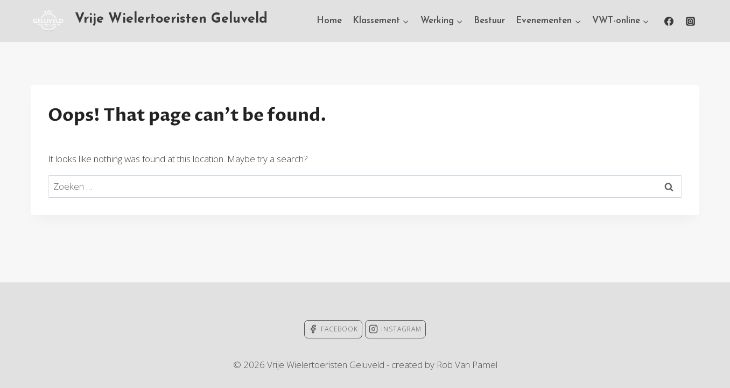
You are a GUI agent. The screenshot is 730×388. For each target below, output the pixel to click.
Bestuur (489, 20)
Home (329, 20)
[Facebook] (669, 21)
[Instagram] (690, 21)
